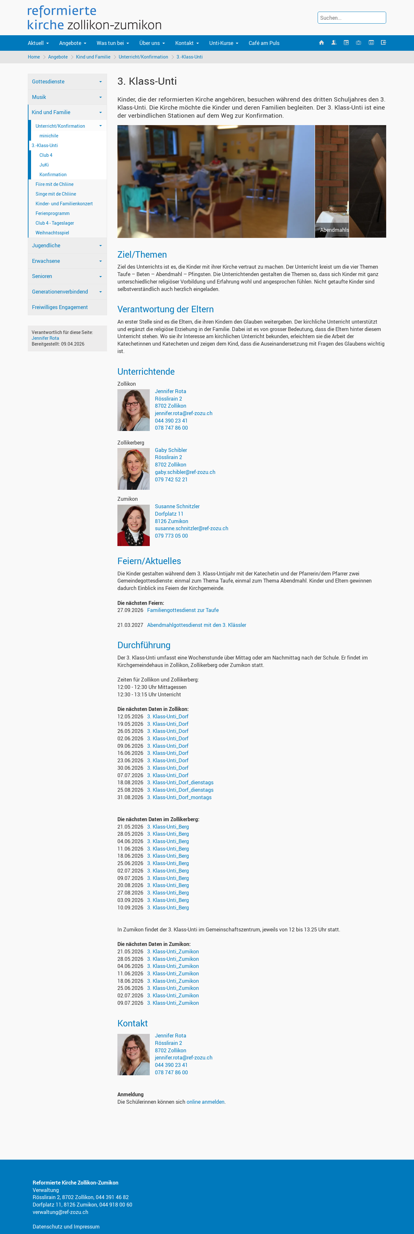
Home (34, 57)
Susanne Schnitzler (177, 506)
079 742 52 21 (171, 479)
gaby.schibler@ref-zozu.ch (185, 472)
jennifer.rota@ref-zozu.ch (183, 413)
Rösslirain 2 (168, 398)
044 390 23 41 (171, 420)
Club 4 (45, 155)
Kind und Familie (93, 57)
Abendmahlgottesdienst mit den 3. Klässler (196, 624)
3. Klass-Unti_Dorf (168, 716)
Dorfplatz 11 (169, 513)
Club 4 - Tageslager (55, 223)
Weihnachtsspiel (52, 233)
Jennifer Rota (45, 338)
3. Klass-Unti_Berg (168, 826)
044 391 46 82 (112, 1197)
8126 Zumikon (171, 521)
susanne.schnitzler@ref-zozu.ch (191, 528)
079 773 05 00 (171, 535)
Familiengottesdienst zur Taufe (183, 610)
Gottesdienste (48, 81)
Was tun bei (110, 43)
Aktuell (36, 43)
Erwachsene (46, 260)
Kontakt (184, 43)
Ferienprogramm (53, 213)
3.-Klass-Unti (190, 57)
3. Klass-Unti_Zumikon (173, 951)
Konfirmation (53, 174)
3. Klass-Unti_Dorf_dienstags (180, 782)
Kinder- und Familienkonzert (64, 203)
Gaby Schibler (171, 450)
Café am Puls (264, 43)
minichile (48, 136)
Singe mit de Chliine (56, 194)
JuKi (44, 165)
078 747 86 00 (171, 427)
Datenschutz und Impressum (66, 1226)
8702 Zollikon (170, 405)
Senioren (42, 276)
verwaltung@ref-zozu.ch (60, 1212)
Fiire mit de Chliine (54, 184)
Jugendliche (46, 245)
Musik (39, 97)
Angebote (70, 43)
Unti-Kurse (221, 43)
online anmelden (205, 1101)
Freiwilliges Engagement (60, 307)
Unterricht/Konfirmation (143, 57)
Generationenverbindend (60, 291)
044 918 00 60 (115, 1204)
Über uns (149, 43)
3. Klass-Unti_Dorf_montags (179, 797)
